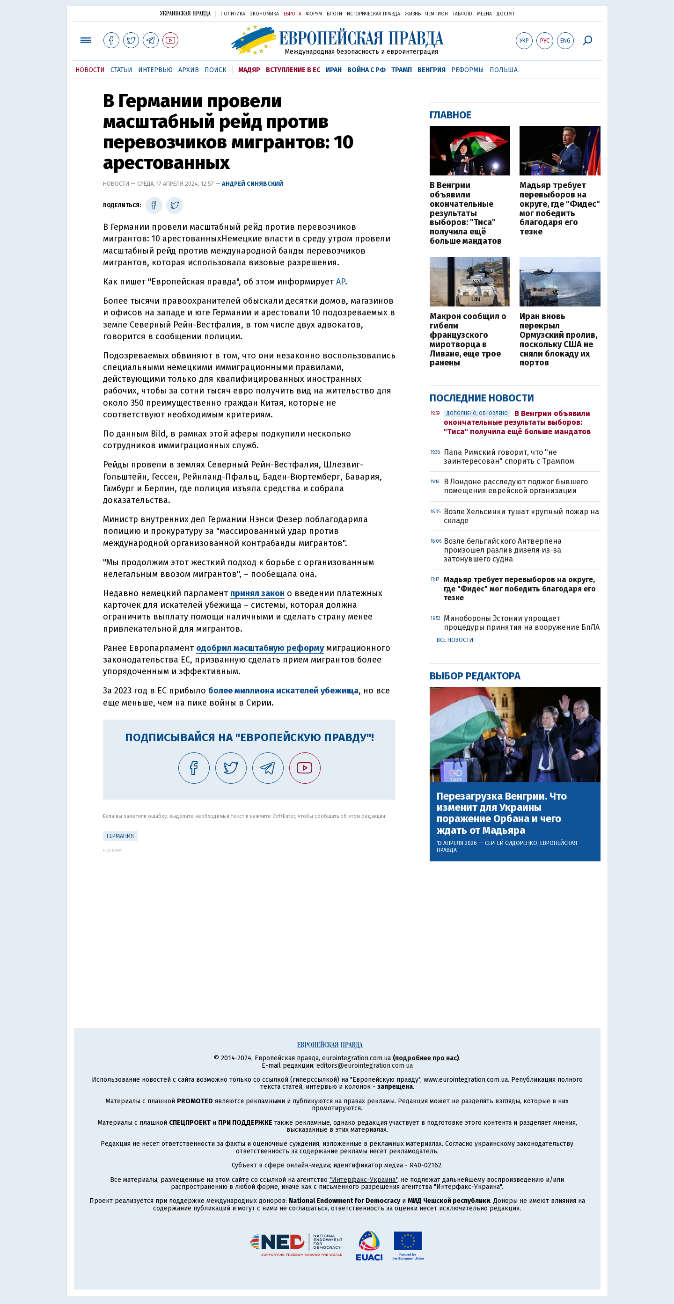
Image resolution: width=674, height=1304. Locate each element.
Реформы (467, 70)
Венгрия (432, 70)
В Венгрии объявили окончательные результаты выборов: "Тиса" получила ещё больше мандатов (466, 213)
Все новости (455, 640)
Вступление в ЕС (293, 70)
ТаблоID (462, 14)
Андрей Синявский (252, 183)
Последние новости (482, 398)
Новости (90, 70)
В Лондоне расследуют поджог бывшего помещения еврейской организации (516, 486)
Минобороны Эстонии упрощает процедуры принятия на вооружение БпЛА (522, 623)
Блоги (334, 14)
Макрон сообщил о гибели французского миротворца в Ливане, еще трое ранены (468, 340)
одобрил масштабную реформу (260, 648)
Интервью (155, 70)
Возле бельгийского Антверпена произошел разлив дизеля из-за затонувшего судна (503, 550)
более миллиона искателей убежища (283, 690)
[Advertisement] (249, 917)
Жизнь (413, 14)
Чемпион (436, 14)
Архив (188, 70)
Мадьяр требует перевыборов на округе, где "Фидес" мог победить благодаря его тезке (560, 209)
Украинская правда (185, 13)
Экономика (264, 14)
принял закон (257, 593)
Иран (334, 70)
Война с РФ (366, 70)
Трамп (401, 70)
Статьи (121, 70)
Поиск (216, 70)
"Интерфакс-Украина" (363, 1180)
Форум (314, 14)
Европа (292, 14)
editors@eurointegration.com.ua (364, 1066)
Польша (504, 70)
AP (340, 282)
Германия (120, 836)
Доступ (505, 14)
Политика (232, 14)
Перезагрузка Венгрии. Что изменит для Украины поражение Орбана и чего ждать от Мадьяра (502, 813)
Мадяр (249, 70)
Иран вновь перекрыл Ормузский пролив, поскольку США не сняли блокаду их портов (558, 340)
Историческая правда (373, 14)
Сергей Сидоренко (511, 843)
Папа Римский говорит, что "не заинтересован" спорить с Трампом (509, 457)
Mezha (484, 14)
